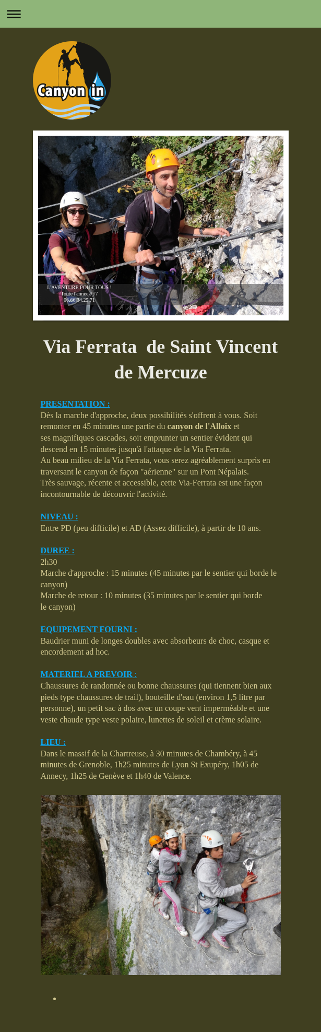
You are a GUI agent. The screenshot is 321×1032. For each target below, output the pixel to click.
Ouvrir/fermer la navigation (160, 14)
